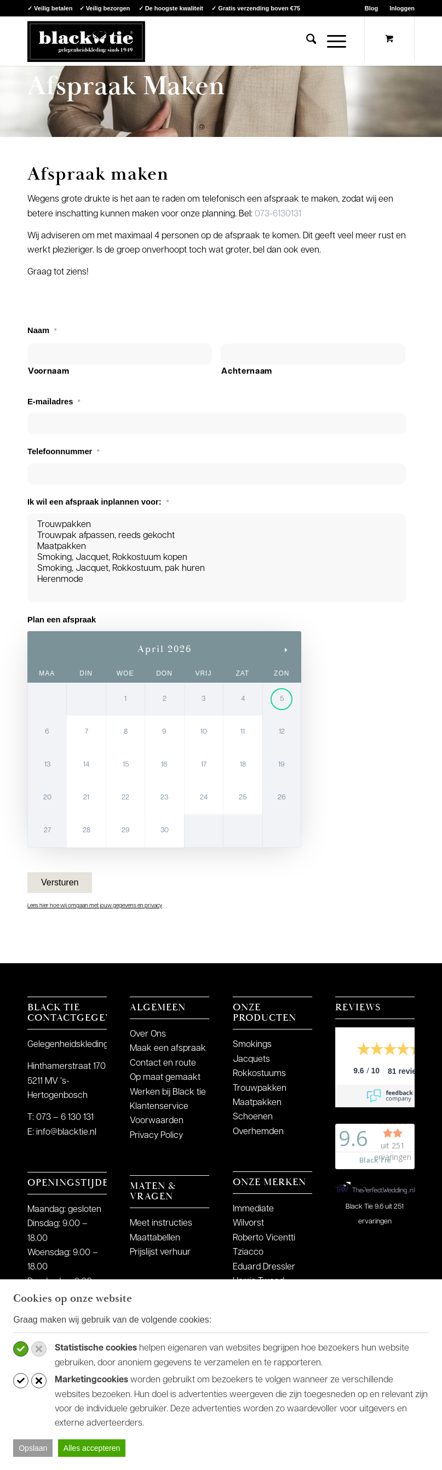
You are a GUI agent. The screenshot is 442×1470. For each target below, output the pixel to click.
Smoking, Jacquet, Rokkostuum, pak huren (216, 568)
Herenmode (216, 579)
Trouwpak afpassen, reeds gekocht (216, 535)
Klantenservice (159, 1106)
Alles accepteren (92, 1448)
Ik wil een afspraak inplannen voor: (98, 501)
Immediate (253, 1209)
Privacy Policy (156, 1135)
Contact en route (163, 1063)
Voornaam (48, 372)
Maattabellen (155, 1238)
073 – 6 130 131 (65, 1117)
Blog (371, 8)
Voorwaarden (156, 1121)
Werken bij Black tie (168, 1092)
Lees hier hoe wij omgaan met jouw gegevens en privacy (94, 906)
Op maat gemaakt (165, 1077)
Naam (42, 330)
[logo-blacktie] (86, 41)
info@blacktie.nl (66, 1132)
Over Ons (148, 1034)
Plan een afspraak (61, 619)
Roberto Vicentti (264, 1238)
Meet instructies (161, 1223)
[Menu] (331, 41)
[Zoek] (306, 41)
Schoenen (253, 1117)
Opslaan (33, 1448)
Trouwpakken (216, 524)
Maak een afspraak (168, 1048)
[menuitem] (371, 8)
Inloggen (402, 8)
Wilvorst (248, 1223)
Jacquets (251, 1059)
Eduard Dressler (264, 1267)
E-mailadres (54, 401)
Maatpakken (216, 546)
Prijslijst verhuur (160, 1252)
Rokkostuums (259, 1073)
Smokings (252, 1044)
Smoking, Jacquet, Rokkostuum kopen (216, 557)
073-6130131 (278, 214)
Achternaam (246, 372)
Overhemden (258, 1132)
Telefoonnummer (63, 451)
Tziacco (248, 1252)
